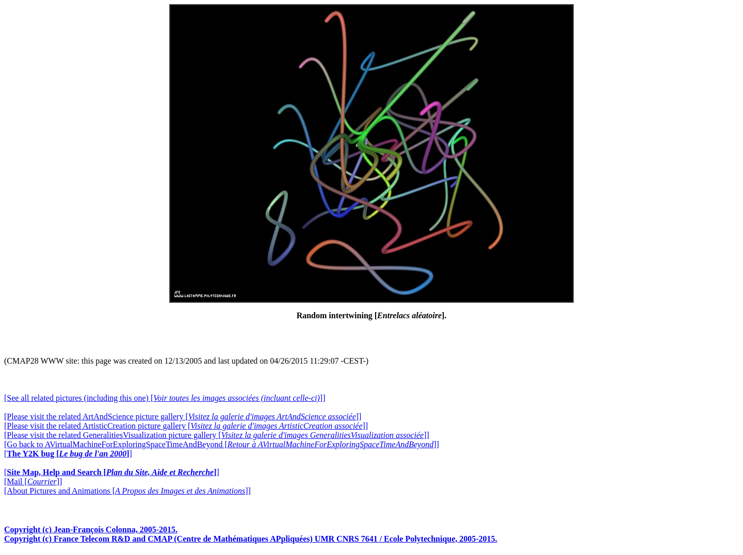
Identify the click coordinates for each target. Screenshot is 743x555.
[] (68, 453)
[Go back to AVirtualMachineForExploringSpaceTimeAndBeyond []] (221, 444)
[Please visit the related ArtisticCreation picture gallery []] (186, 425)
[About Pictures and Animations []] (127, 490)
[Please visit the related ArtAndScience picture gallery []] (182, 416)
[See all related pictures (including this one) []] (164, 398)
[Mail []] (33, 481)
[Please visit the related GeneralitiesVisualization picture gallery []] (216, 435)
